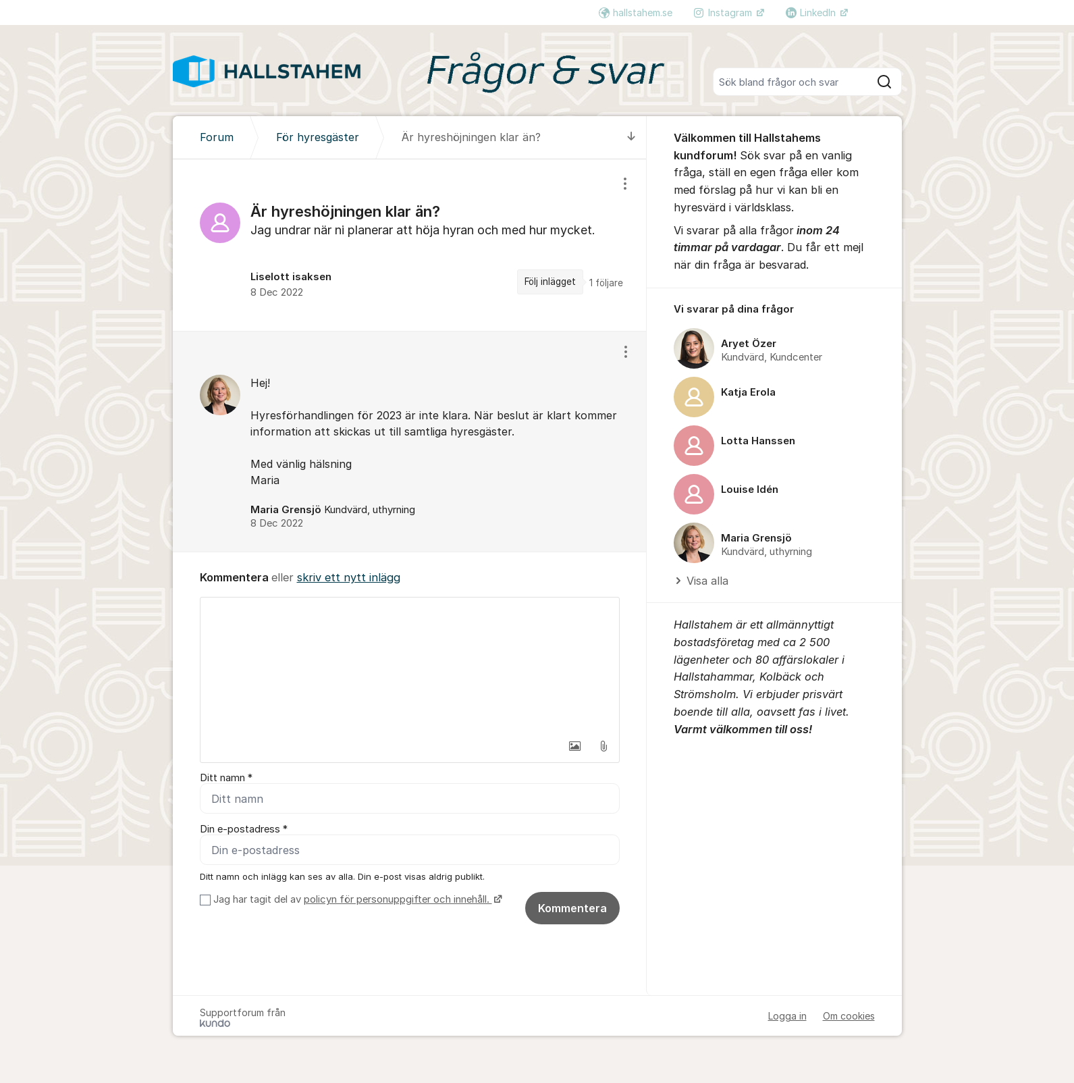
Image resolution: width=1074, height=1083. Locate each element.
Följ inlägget (550, 281)
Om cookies (849, 1016)
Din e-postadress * (244, 829)
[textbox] (409, 665)
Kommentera (572, 908)
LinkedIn (812, 12)
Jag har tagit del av (356, 899)
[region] (410, 245)
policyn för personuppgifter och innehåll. (398, 899)
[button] (575, 746)
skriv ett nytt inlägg (348, 577)
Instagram (724, 12)
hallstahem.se (635, 12)
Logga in (787, 1016)
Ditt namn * (226, 778)
